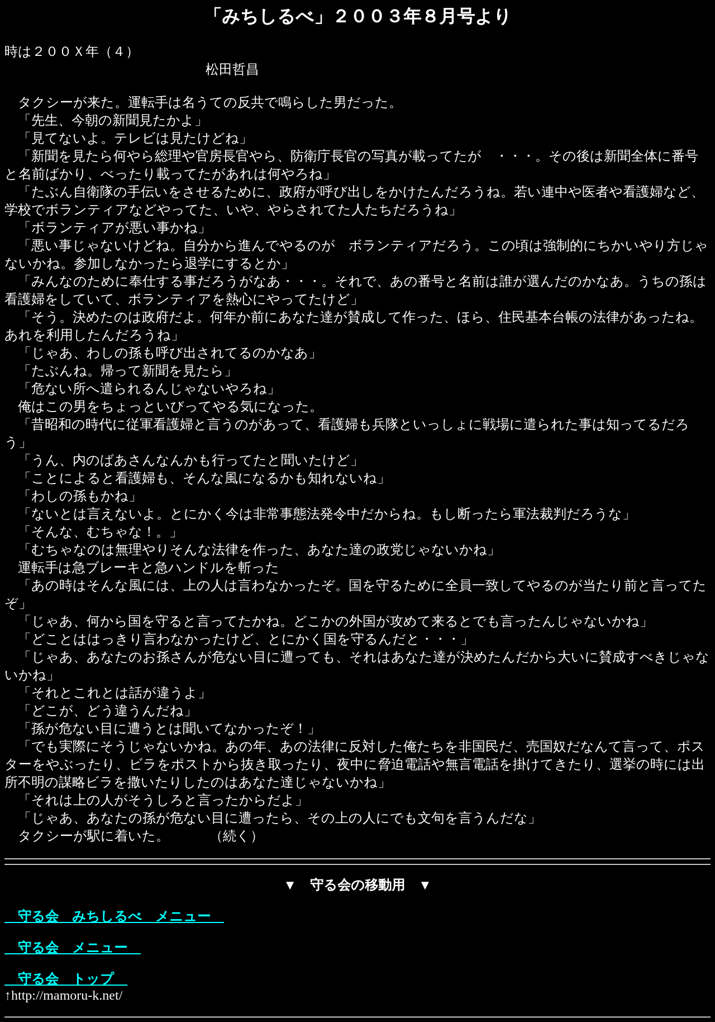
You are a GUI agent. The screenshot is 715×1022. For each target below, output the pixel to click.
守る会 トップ (65, 979)
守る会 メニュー (72, 947)
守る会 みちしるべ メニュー (114, 916)
